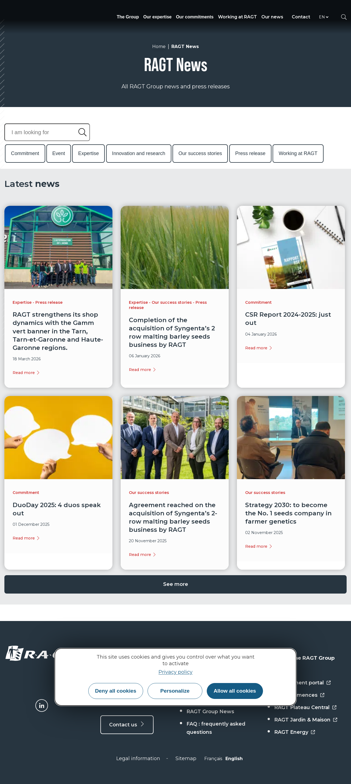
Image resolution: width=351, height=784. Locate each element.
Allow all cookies (235, 691)
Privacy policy (175, 672)
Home (159, 46)
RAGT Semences (296, 695)
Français (213, 758)
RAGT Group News (210, 712)
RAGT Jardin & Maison (302, 720)
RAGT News (185, 46)
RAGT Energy (291, 732)
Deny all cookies (115, 691)
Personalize (175, 691)
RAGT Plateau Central (302, 707)
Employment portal (299, 683)
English (234, 758)
